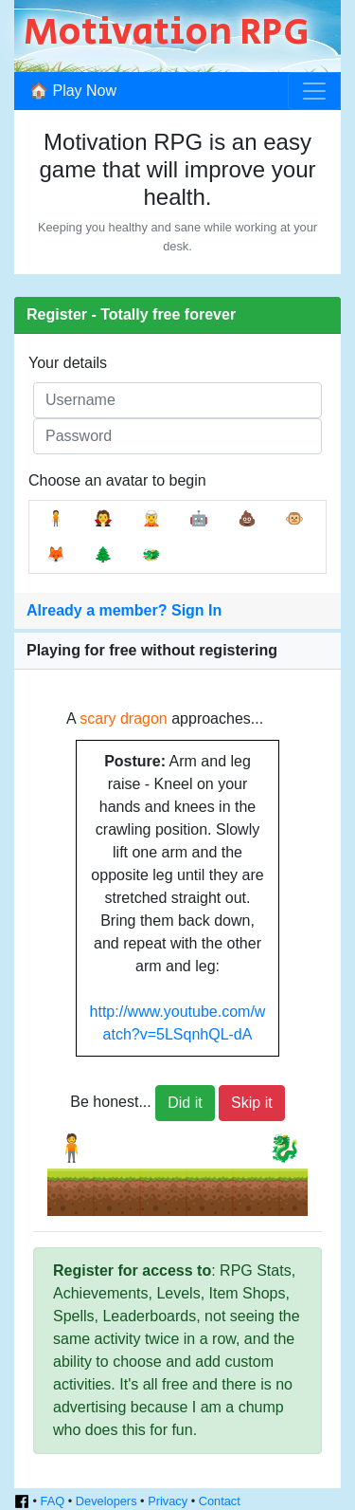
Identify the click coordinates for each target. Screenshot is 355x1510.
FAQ (53, 1501)
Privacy (167, 1501)
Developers (106, 1501)
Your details (67, 363)
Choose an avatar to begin (117, 480)
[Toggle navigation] (314, 91)
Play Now (84, 91)
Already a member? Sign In (124, 610)
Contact (219, 1501)
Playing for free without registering (152, 650)
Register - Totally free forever (131, 314)
